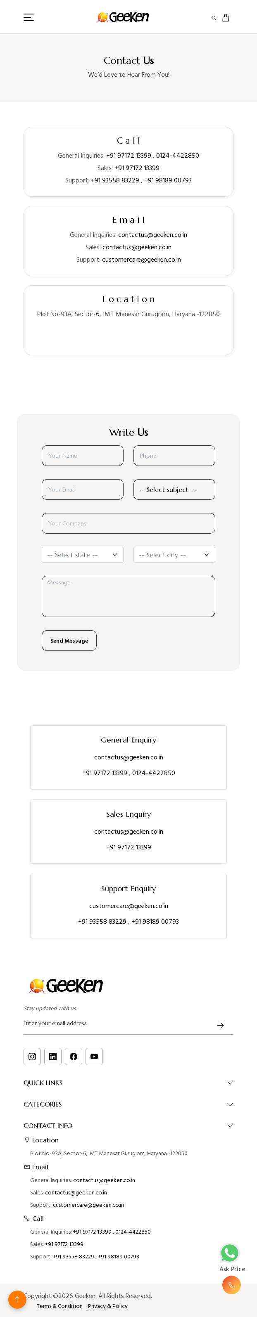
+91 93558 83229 (115, 180)
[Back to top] (17, 1300)
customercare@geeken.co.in (141, 259)
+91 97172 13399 (128, 155)
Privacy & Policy (108, 1306)
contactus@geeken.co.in (152, 234)
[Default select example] (174, 489)
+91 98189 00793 (168, 180)
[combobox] (83, 555)
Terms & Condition (60, 1306)
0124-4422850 (177, 155)
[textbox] (77, 555)
